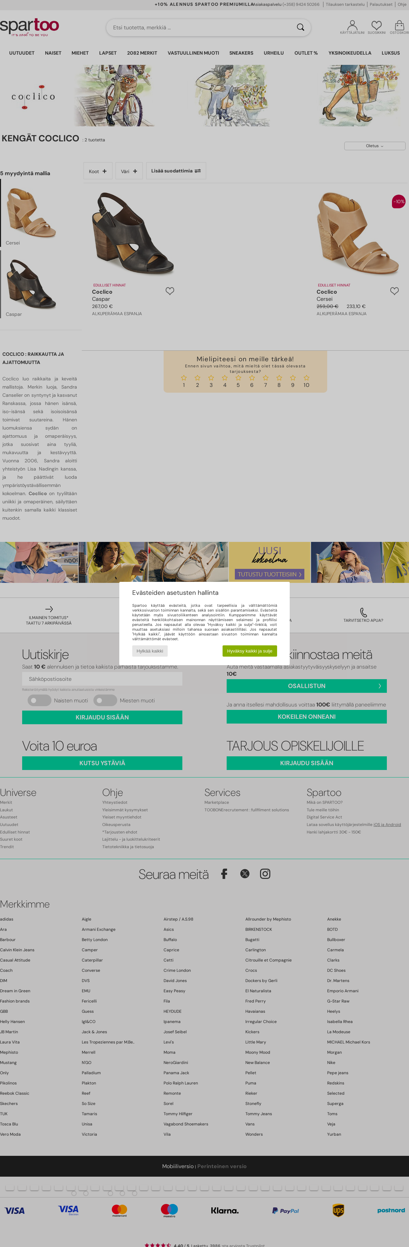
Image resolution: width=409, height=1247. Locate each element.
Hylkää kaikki (150, 651)
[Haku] (300, 27)
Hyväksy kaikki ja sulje (250, 651)
